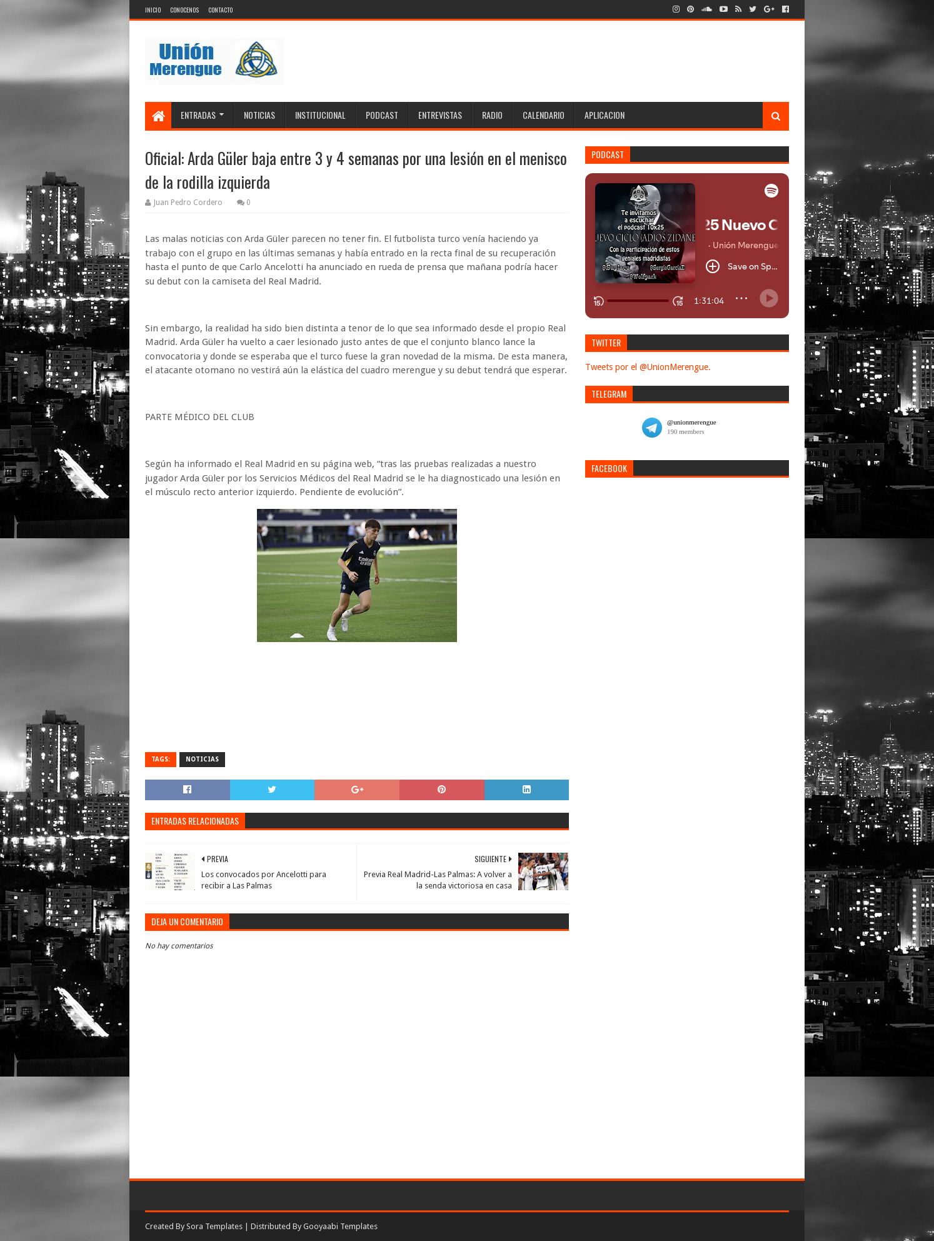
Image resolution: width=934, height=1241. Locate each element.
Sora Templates (214, 1226)
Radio (492, 114)
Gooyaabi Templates (340, 1226)
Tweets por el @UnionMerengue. (648, 367)
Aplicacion (605, 114)
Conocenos (184, 9)
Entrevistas (440, 114)
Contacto (220, 9)
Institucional (320, 114)
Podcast (382, 114)
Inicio (153, 9)
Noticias (259, 114)
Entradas (198, 114)
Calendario (544, 114)
